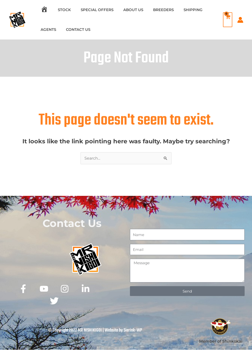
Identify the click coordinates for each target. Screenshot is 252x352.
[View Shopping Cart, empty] (226, 19)
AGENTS (47, 29)
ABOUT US (125, 9)
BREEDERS (152, 9)
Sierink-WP (133, 332)
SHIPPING (179, 9)
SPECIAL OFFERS (91, 9)
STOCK (60, 9)
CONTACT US (74, 29)
